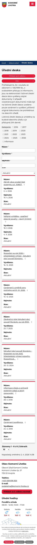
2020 (23, 131)
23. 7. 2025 (8, 328)
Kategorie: (6, 127)
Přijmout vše (9, 542)
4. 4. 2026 (8, 235)
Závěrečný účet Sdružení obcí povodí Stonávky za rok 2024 (18, 320)
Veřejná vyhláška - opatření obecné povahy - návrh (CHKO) (17, 219)
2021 (6, 134)
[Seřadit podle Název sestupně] (8, 146)
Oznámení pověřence (15, 422)
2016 (16, 127)
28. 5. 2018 (8, 400)
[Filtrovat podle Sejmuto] (18, 166)
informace (9, 141)
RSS (24, 81)
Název (4, 147)
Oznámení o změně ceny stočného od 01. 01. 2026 (16, 289)
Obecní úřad (14, 63)
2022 (15, 134)
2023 (23, 134)
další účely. (25, 531)
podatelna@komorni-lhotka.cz (15, 486)
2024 (6, 138)
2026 (24, 138)
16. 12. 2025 (8, 265)
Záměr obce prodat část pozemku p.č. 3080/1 (14, 183)
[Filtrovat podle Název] (18, 150)
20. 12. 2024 (9, 365)
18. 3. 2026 (8, 228)
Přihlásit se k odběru (21, 76)
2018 (6, 131)
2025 (15, 138)
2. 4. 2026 (8, 191)
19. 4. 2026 (8, 198)
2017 (24, 127)
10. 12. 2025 (8, 297)
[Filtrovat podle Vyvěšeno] (18, 158)
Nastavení (29, 542)
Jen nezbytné (19, 542)
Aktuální (7, 204)
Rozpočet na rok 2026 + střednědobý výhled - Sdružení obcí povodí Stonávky (17, 256)
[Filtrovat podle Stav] (18, 173)
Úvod (4, 63)
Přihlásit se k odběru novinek (17, 492)
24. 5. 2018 (8, 429)
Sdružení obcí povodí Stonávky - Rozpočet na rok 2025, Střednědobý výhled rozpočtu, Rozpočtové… (18, 355)
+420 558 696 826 (9, 481)
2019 (15, 131)
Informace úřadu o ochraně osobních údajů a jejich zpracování (16, 390)
